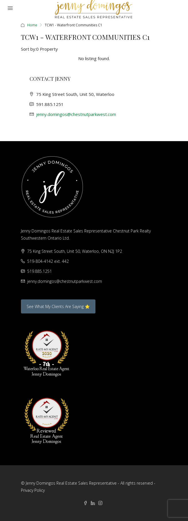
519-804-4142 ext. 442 (48, 261)
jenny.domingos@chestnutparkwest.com (76, 114)
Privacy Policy (33, 490)
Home (32, 25)
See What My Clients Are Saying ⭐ (58, 306)
